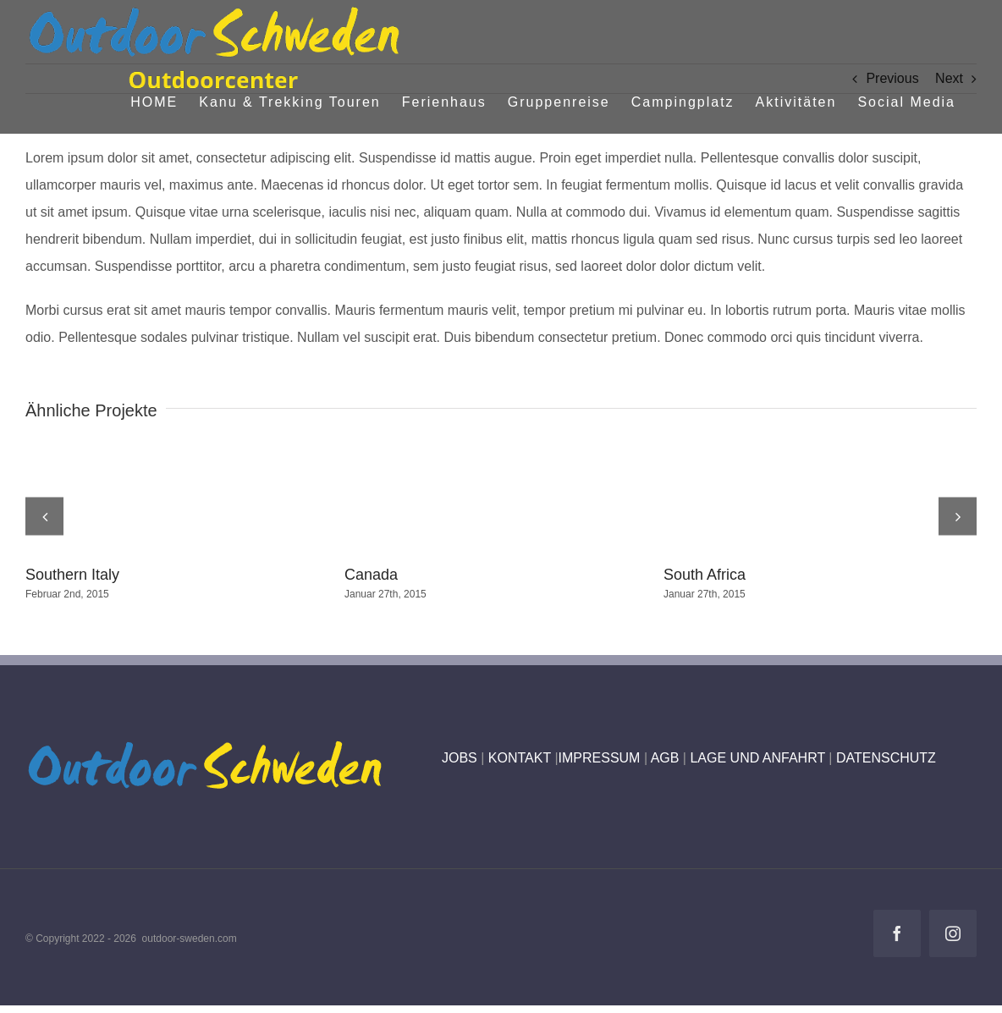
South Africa (704, 574)
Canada (371, 574)
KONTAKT (519, 758)
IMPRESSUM (600, 758)
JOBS (459, 758)
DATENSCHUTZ (886, 758)
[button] (44, 516)
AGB (665, 758)
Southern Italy (72, 574)
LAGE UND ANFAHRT (757, 758)
